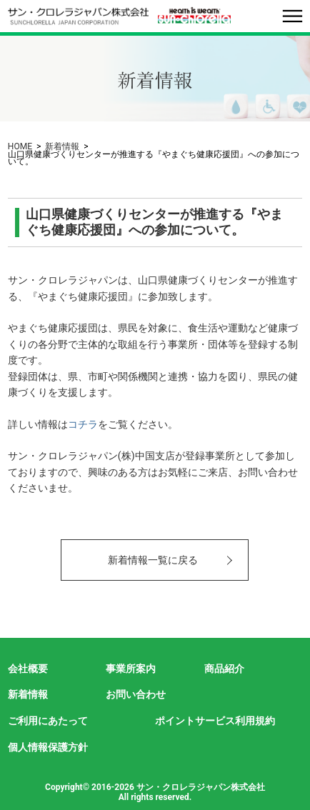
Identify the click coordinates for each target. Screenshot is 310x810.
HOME (20, 146)
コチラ (83, 424)
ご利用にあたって (48, 720)
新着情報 (62, 146)
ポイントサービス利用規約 (215, 720)
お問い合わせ (136, 694)
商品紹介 (224, 668)
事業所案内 (131, 668)
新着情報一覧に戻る (153, 560)
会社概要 (28, 668)
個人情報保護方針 (48, 747)
